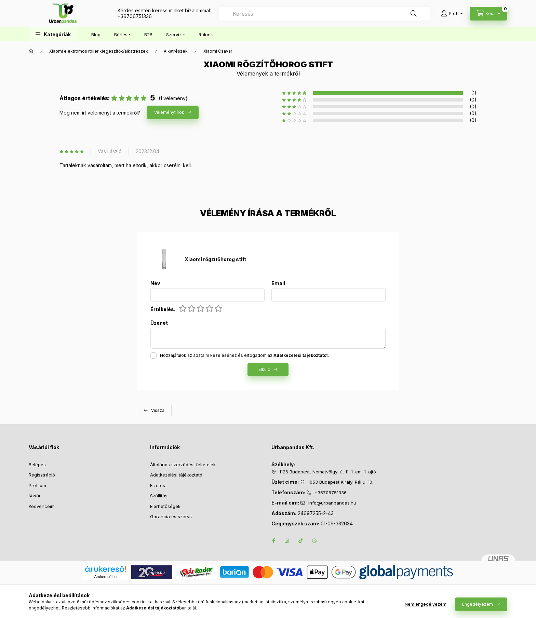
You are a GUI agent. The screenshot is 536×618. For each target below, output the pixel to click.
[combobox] (324, 14)
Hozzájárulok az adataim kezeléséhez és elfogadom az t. (244, 355)
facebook (273, 541)
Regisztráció (42, 475)
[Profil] (452, 14)
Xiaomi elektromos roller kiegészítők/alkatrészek (98, 51)
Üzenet (159, 323)
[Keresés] (414, 13)
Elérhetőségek (165, 506)
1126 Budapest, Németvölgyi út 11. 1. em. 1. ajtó (327, 471)
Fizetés (157, 485)
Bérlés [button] (121, 34)
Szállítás (159, 495)
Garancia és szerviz (171, 516)
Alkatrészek (176, 51)
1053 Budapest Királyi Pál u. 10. (340, 482)
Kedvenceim (42, 506)
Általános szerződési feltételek (183, 464)
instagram (287, 541)
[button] (53, 34)
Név (155, 283)
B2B (148, 34)
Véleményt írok (169, 112)
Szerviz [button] (174, 34)
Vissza (157, 410)
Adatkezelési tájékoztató (176, 475)
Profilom (37, 485)
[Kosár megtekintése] (488, 14)
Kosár (35, 495)
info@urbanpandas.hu (332, 503)
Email (278, 283)
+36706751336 (135, 16)
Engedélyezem (477, 604)
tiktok (301, 541)
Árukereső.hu (105, 577)
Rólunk (206, 34)
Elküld (264, 369)
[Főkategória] (31, 51)
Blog (95, 34)
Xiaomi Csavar (217, 51)
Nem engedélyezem (425, 604)
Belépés (37, 464)
